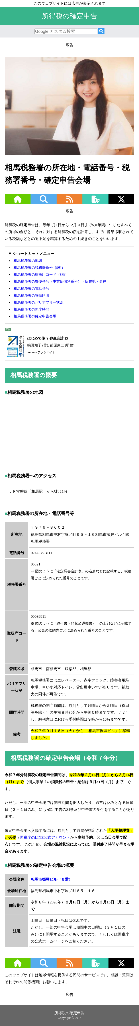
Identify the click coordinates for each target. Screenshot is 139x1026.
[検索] (101, 31)
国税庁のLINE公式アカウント (45, 837)
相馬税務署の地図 (28, 261)
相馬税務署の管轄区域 (31, 295)
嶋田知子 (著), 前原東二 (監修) (39, 345)
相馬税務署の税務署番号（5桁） (39, 267)
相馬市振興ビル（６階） (51, 879)
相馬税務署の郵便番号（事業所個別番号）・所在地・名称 (60, 281)
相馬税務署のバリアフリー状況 (38, 302)
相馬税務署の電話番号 (31, 288)
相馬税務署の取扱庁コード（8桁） (41, 274)
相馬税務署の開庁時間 (31, 309)
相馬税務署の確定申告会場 (35, 316)
